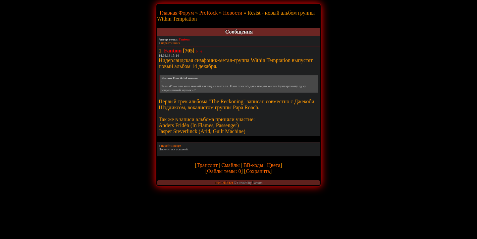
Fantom (184, 39)
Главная (169, 13)
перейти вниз (170, 43)
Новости (232, 13)
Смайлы (230, 165)
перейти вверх (171, 145)
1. (161, 50)
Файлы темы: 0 (224, 171)
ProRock (208, 13)
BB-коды (253, 165)
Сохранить (258, 171)
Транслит (207, 165)
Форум (186, 13)
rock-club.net (224, 183)
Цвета (273, 165)
